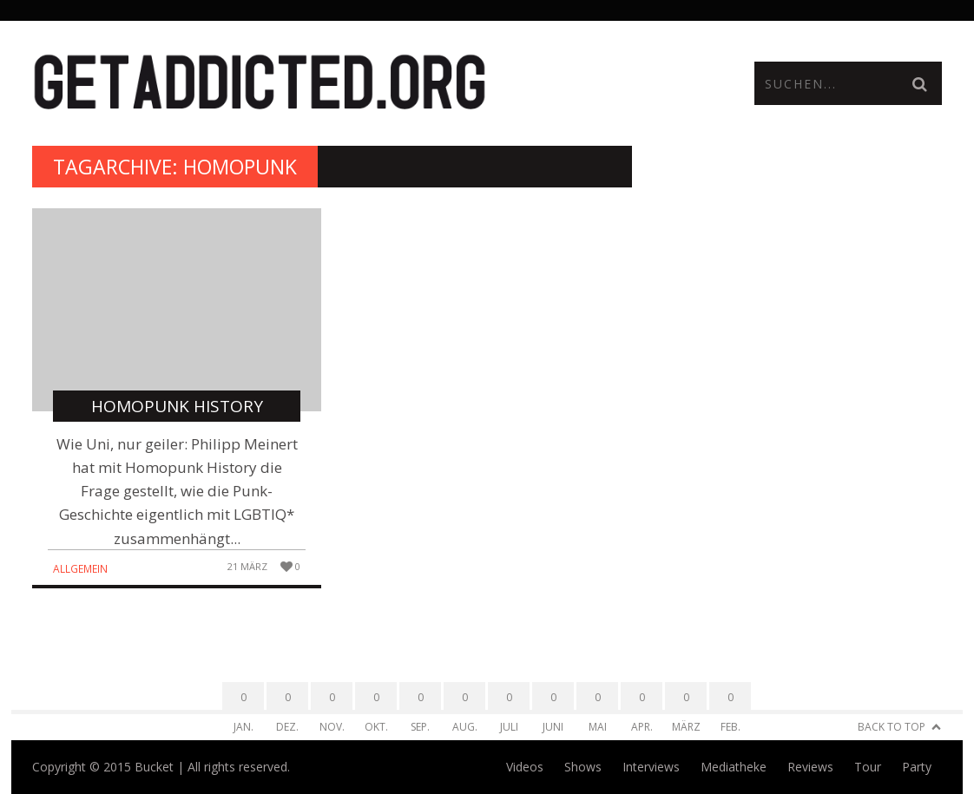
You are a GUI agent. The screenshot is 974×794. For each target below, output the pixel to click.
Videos (524, 766)
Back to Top (891, 726)
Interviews (651, 766)
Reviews (810, 766)
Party (916, 766)
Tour (867, 766)
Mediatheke (734, 766)
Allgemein (80, 568)
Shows (583, 766)
